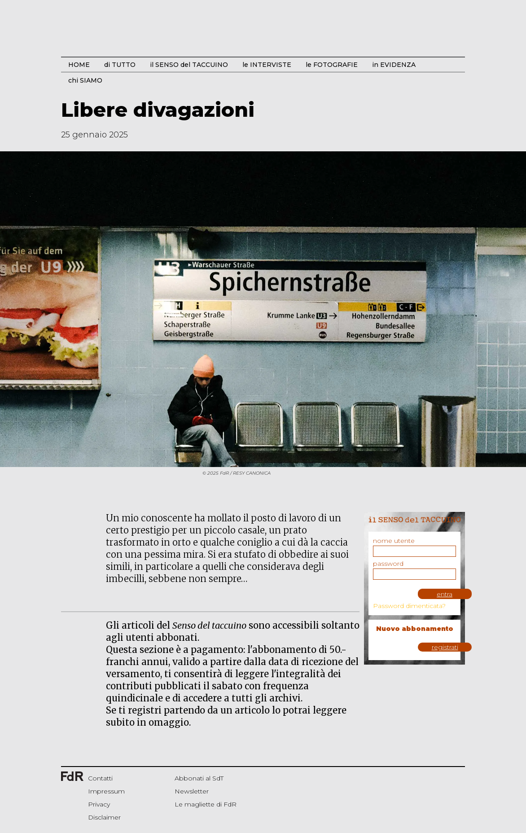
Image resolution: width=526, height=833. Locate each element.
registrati (445, 647)
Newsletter (192, 791)
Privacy (99, 804)
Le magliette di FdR (206, 804)
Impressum (106, 791)
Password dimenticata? (409, 606)
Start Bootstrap (263, 34)
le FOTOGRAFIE (332, 65)
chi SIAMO (85, 80)
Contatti (100, 778)
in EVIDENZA (394, 65)
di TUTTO (120, 65)
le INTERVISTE (266, 65)
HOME (79, 65)
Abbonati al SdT (199, 778)
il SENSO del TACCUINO (189, 65)
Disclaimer (104, 817)
